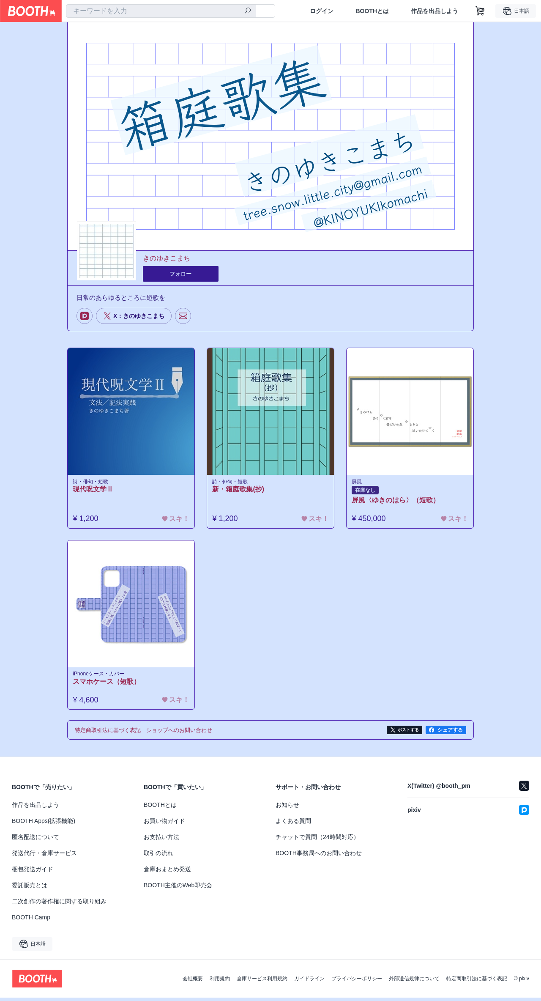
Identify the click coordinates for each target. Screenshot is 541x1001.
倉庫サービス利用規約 (262, 982)
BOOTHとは (372, 11)
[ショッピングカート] (480, 11)
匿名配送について (35, 840)
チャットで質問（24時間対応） (317, 840)
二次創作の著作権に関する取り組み (59, 904)
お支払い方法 (161, 840)
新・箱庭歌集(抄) (240, 490)
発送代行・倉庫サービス (44, 856)
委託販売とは (29, 888)
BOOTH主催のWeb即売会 (178, 888)
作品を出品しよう (434, 11)
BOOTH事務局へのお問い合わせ (319, 856)
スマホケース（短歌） (108, 684)
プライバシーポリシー (356, 982)
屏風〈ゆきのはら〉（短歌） (398, 501)
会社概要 (193, 982)
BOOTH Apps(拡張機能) (43, 824)
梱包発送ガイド (32, 872)
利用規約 (220, 982)
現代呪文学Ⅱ (95, 490)
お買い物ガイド (164, 824)
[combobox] (161, 11)
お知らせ (287, 808)
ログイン (321, 11)
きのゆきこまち (166, 258)
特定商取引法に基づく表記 (476, 982)
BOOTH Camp (31, 920)
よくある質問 (293, 824)
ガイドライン (309, 982)
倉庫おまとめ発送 (167, 872)
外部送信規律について (414, 982)
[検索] (248, 11)
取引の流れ (158, 856)
